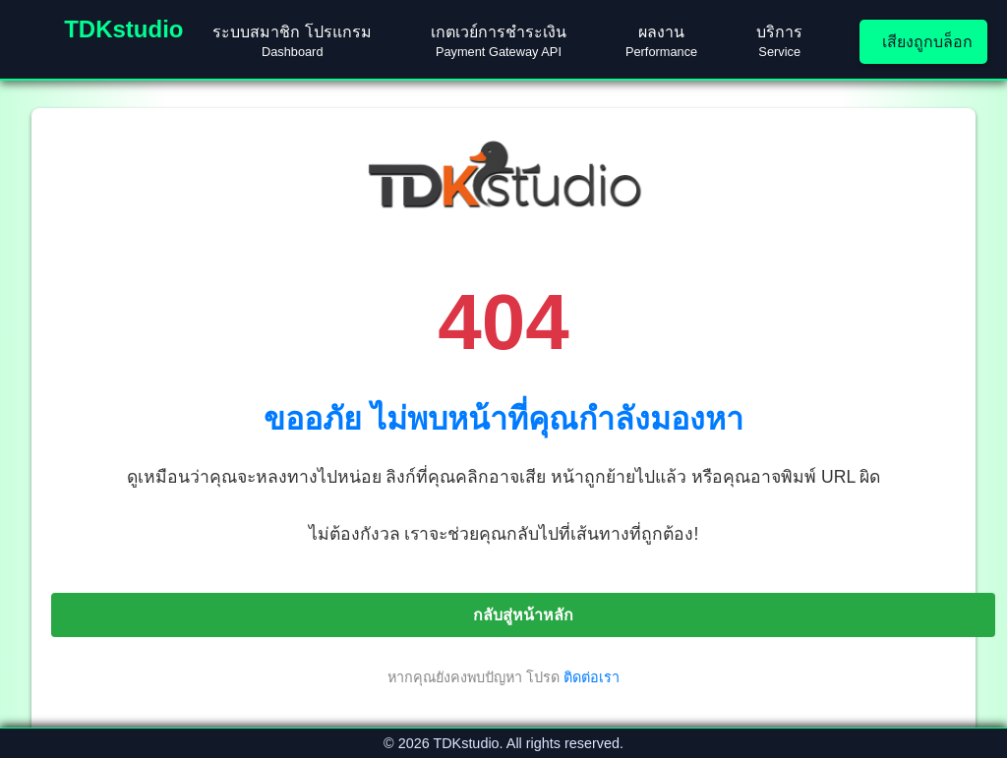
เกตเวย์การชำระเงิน (498, 41)
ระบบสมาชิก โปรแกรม (291, 41)
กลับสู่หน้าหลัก (523, 615)
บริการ (779, 41)
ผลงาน (661, 41)
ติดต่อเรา (591, 677)
